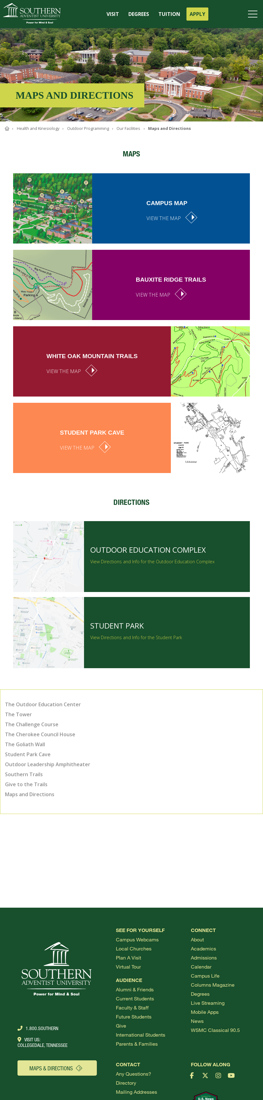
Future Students (133, 1016)
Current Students (135, 998)
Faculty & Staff (132, 1007)
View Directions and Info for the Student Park (136, 642)
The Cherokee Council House (40, 734)
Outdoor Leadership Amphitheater (47, 764)
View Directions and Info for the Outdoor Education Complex (152, 566)
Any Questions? (133, 1074)
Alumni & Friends (135, 989)
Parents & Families (137, 1044)
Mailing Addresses (136, 1092)
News (197, 1021)
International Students (140, 1035)
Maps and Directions (29, 794)
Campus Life (205, 976)
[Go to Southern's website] (32, 14)
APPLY (197, 14)
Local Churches (133, 948)
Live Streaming (208, 1003)
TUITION (169, 14)
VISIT (113, 14)
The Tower (18, 714)
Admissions (204, 957)
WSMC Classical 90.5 (215, 1030)
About (197, 939)
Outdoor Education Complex (148, 554)
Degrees (200, 994)
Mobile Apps (205, 1012)
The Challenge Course (31, 724)
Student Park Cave (28, 754)
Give (121, 1025)
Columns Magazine (213, 985)
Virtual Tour (128, 966)
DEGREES (138, 14)
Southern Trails (24, 774)
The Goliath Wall (25, 744)
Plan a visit (128, 957)
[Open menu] (254, 14)
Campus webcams (137, 939)
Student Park (117, 630)
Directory (126, 1083)
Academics (203, 948)
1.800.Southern (37, 1028)
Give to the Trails (26, 784)
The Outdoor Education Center (43, 704)
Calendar (201, 966)
